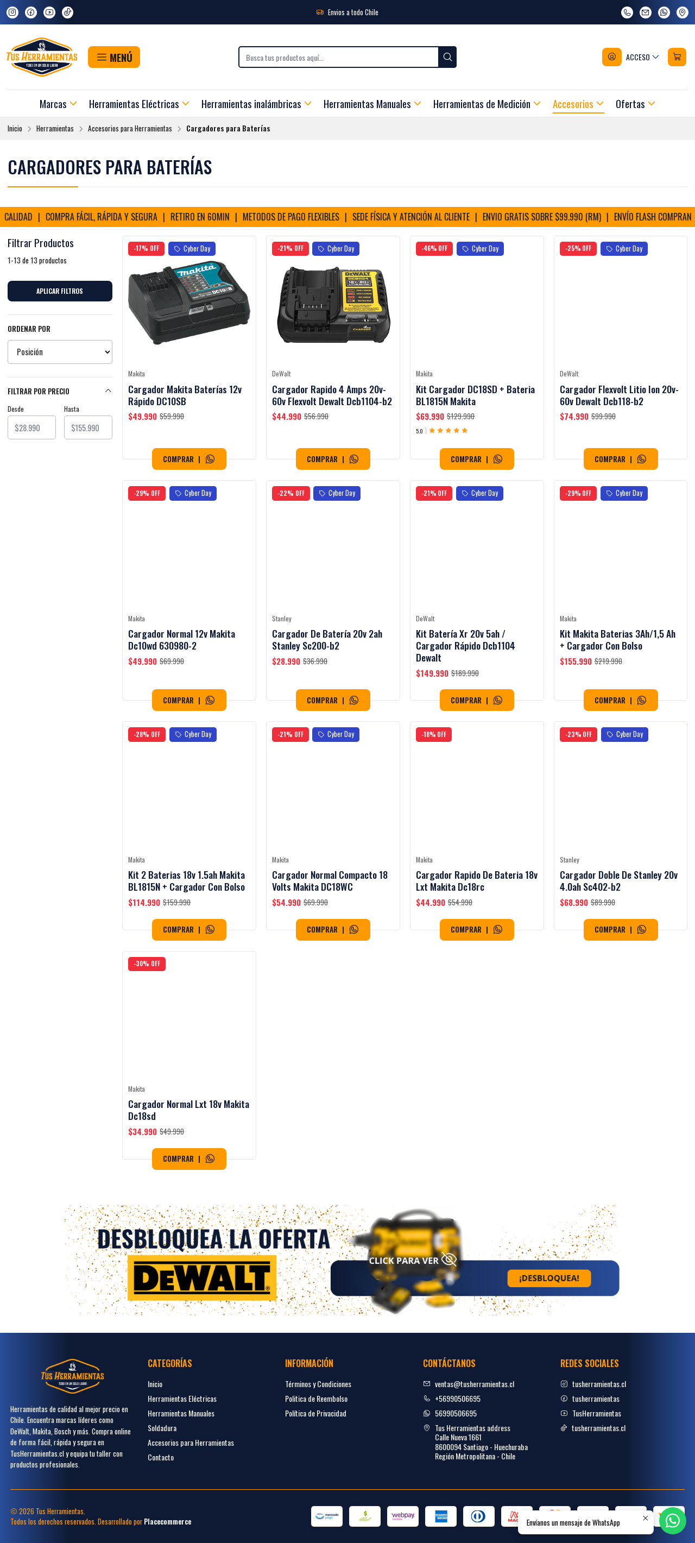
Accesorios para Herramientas (130, 129)
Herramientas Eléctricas (182, 1398)
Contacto (161, 1457)
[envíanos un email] (645, 12)
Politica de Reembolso (316, 1398)
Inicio (15, 129)
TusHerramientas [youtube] (590, 1413)
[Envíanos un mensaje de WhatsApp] (664, 12)
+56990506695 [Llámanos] (452, 1398)
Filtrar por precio (60, 391)
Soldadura (162, 1427)
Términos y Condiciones (318, 1383)
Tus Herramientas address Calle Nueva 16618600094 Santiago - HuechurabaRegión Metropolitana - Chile (475, 1442)
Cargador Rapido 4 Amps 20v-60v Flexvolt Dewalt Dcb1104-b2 (332, 394)
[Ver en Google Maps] (682, 12)
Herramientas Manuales (181, 1413)
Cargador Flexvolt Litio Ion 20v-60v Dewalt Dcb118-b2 (619, 394)
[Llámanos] (627, 12)
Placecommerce (167, 1521)
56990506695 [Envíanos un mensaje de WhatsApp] (450, 1413)
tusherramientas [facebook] (590, 1398)
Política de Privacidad (315, 1413)
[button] (114, 57)
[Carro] (677, 57)
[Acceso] (631, 57)
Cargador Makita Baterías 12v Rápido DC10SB (185, 394)
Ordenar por (29, 329)
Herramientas (55, 129)
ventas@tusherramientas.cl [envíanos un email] (468, 1383)
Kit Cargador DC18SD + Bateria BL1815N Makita (475, 394)
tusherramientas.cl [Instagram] (593, 1383)
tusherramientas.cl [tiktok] (593, 1427)
